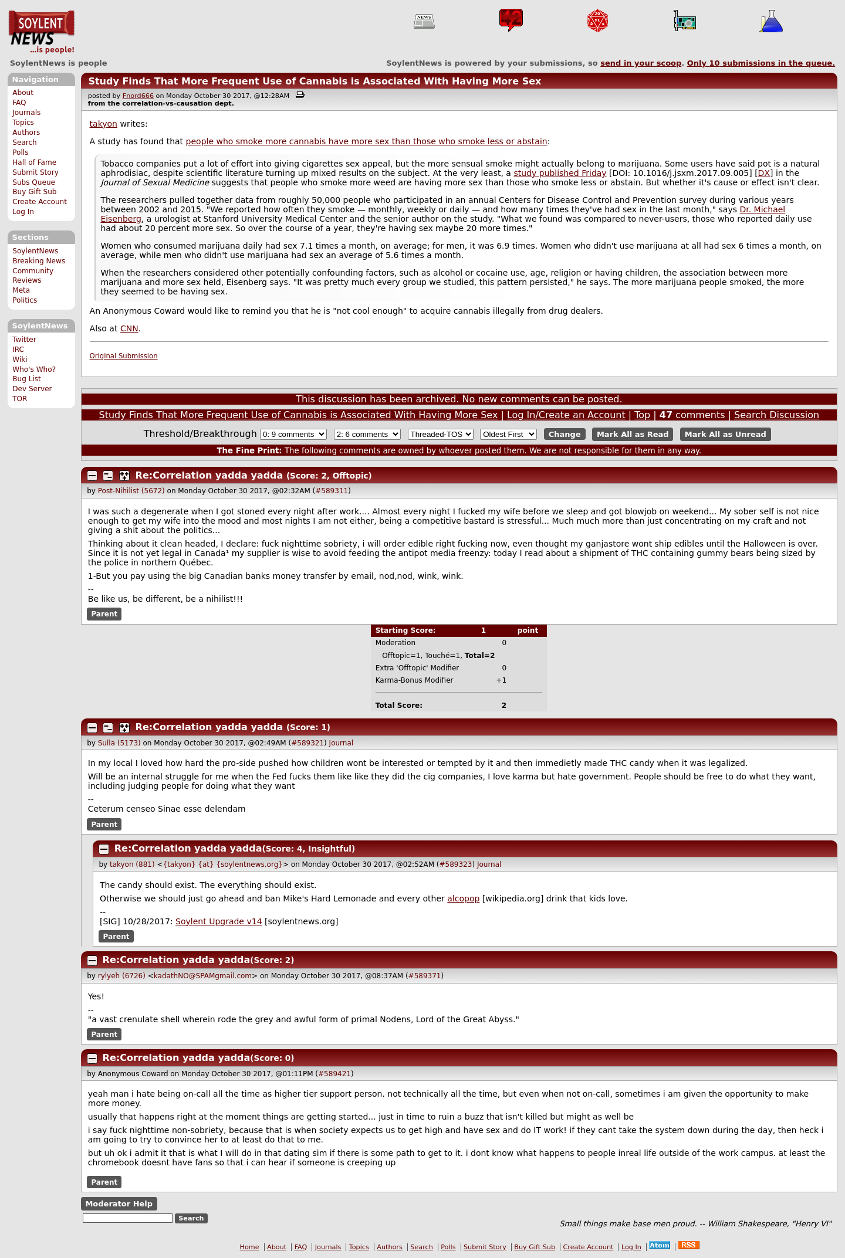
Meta (21, 290)
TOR (19, 399)
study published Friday (559, 173)
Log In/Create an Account (566, 415)
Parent (104, 614)
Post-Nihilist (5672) (131, 491)
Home (249, 1247)
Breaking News (38, 261)
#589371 (424, 976)
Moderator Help (119, 1203)
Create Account (39, 202)
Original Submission (124, 356)
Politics (24, 300)
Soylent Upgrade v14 (218, 921)
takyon (103, 123)
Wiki (19, 359)
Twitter (24, 339)
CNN (129, 328)
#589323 (456, 864)
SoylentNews (41, 32)
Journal (341, 743)
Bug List (26, 379)
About (22, 93)
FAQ (19, 103)
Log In (23, 212)
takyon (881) (132, 864)
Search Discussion (776, 415)
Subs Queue (33, 182)
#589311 (331, 491)
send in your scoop (640, 63)
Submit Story (35, 172)
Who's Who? (34, 369)
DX (764, 173)
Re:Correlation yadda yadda (209, 475)
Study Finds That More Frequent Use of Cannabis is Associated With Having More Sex (314, 81)
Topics (23, 122)
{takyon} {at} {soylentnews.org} (223, 864)
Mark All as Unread (725, 434)
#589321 (307, 743)
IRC (18, 349)
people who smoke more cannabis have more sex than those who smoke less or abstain (366, 141)
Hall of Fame (34, 162)
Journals (26, 112)
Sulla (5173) (119, 743)
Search (24, 142)
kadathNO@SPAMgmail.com (203, 976)
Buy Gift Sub (34, 192)
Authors (26, 132)
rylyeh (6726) (122, 976)
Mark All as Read (633, 434)
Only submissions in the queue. (761, 63)
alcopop (463, 898)
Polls (20, 152)
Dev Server (32, 389)
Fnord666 (138, 96)
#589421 (334, 1074)
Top (642, 415)
